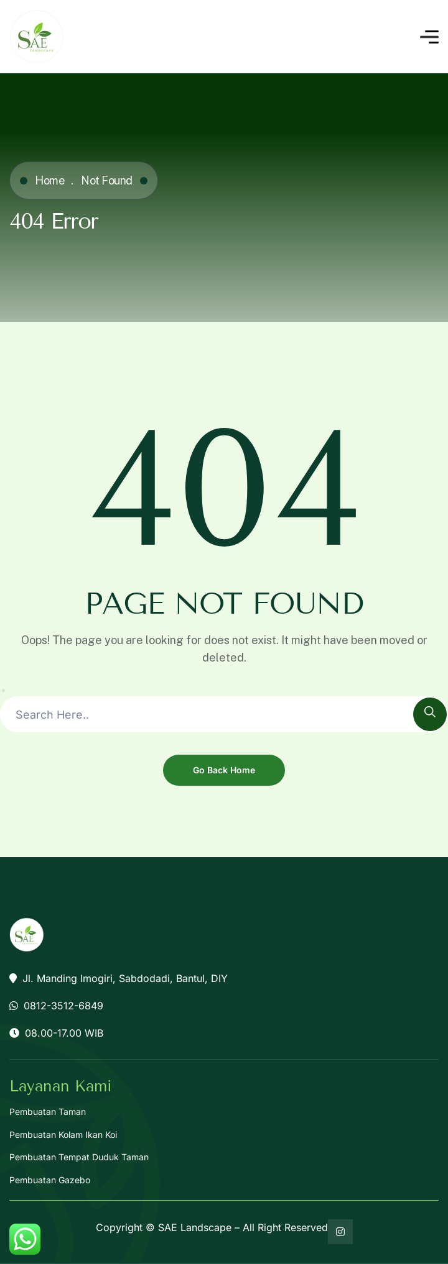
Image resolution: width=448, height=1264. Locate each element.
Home (50, 180)
